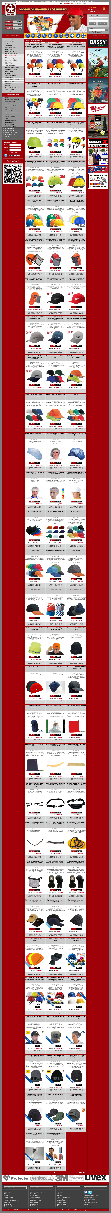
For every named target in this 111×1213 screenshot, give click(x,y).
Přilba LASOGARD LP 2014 (55, 83)
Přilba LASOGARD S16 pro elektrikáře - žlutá (34, 123)
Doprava (6, 1195)
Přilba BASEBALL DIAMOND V (55, 122)
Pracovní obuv (8, 49)
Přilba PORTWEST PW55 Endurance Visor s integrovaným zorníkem (34, 46)
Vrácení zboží (7, 1204)
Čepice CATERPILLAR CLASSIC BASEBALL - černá (35, 1017)
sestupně (51, 42)
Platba (5, 1193)
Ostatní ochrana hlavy (10, 65)
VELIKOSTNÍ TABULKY (11, 130)
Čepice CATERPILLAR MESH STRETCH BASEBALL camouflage (55, 1017)
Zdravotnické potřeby (10, 75)
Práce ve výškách (9, 71)
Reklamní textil (8, 83)
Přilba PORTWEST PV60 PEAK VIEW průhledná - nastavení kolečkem (55, 979)
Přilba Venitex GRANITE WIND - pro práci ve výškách (76, 123)
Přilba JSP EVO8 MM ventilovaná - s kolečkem (76, 162)
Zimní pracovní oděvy (10, 47)
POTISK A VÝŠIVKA (10, 128)
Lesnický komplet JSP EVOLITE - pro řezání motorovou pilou (34, 278)
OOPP (27, 40)
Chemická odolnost (10, 101)
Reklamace (7, 1202)
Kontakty (59, 1192)
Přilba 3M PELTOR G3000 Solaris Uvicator (34, 162)
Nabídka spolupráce (89, 1197)
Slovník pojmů (34, 1195)
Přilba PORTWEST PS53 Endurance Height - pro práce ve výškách (34, 85)
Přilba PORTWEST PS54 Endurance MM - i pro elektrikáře (76, 45)
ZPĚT (55, 1172)
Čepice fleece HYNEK (55, 666)
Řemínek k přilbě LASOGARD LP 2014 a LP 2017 (34, 823)
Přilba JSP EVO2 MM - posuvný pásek (34, 201)
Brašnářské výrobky (10, 73)
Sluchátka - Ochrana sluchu (12, 67)
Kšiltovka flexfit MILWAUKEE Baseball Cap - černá (55, 278)
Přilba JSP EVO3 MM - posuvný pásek (55, 201)
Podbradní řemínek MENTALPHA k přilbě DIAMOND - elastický (76, 784)
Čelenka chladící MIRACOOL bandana (55, 1134)
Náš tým (59, 1195)
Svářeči (7, 97)
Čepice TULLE (35, 550)
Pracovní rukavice (9, 51)
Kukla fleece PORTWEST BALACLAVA (35, 706)
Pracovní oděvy (9, 39)
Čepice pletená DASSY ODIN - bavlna (76, 900)
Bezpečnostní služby (10, 124)
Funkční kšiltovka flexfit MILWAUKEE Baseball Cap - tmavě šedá (34, 357)
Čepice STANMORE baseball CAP (55, 550)
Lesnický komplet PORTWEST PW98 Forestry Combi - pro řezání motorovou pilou (34, 240)
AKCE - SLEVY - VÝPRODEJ (12, 87)
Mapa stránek (34, 1202)
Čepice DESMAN (76, 550)
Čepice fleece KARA (34, 666)
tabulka (84, 42)
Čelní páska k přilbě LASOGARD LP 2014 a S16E (55, 745)
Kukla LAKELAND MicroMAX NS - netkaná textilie (55, 706)
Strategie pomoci (62, 1204)
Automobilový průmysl (10, 120)
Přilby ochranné (9, 57)
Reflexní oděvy (8, 45)
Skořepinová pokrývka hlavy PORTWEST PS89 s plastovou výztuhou (76, 979)
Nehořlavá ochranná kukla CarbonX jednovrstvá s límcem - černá (55, 862)
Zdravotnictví (8, 103)
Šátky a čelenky (9, 63)
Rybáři (6, 118)
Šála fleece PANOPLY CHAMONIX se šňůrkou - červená (76, 706)
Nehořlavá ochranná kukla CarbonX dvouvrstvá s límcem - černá (76, 862)
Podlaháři (7, 114)
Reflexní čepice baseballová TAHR (55, 394)
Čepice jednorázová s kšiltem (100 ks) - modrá (76, 434)
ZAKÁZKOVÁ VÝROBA (11, 132)
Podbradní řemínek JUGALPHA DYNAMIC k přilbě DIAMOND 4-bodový (34, 785)
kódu (32, 42)
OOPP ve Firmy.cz (89, 1206)
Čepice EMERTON (35, 589)
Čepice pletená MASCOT (76, 589)
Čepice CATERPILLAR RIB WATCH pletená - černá (76, 1056)
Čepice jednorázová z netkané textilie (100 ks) (55, 473)
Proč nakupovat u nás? (63, 1197)
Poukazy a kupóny (9, 91)
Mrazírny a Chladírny (10, 116)
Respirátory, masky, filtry (11, 69)
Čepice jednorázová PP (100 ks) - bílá (55, 434)
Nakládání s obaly (62, 1200)
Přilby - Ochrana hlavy (10, 55)
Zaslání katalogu (88, 1200)
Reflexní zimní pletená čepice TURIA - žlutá (34, 628)
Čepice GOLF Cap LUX (34, 511)
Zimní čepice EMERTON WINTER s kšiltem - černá (76, 667)
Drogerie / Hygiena (10, 77)
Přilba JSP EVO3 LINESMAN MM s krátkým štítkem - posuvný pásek (34, 978)
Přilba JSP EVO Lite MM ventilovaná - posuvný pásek (76, 201)
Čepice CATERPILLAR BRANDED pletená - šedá (34, 1056)
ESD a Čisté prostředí (10, 110)
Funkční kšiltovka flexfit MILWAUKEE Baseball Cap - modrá (55, 318)
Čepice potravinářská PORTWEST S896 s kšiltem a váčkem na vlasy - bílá (76, 474)
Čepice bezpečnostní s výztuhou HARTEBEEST (76, 356)
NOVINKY (7, 136)
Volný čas (7, 85)
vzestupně (45, 42)
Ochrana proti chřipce (10, 126)
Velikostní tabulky (35, 1197)
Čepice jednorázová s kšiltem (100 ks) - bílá (34, 473)
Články (86, 1204)
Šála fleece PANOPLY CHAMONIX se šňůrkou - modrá (34, 745)
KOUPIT (32, 73)
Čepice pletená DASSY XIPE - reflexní (34, 939)
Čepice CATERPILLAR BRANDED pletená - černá (55, 1056)
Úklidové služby (9, 108)
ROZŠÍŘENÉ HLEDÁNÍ (95, 32)
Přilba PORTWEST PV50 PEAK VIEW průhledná (76, 939)
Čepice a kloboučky (10, 58)
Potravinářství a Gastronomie (12, 105)
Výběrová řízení (61, 1202)
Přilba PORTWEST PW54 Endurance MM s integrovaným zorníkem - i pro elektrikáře (55, 46)
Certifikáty (60, 1199)
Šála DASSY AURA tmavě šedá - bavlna (55, 939)
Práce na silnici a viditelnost (12, 99)
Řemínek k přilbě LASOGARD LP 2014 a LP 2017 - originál (55, 823)
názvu (36, 42)
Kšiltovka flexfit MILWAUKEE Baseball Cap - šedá (35, 317)
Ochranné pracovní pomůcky (82, 1210)
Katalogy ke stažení (89, 1199)
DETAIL (37, 73)
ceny (40, 42)
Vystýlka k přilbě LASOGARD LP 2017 (76, 823)
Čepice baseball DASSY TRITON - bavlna (34, 900)
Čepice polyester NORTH (55, 1094)
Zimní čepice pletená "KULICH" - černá (76, 628)
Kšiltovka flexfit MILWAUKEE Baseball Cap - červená (76, 278)
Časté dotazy (34, 1193)
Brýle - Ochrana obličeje (11, 53)
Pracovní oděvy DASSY (11, 41)
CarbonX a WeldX (9, 89)
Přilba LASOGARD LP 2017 (76, 83)
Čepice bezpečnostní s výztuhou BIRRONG (55, 356)
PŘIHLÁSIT (92, 23)
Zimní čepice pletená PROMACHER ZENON (76, 1095)
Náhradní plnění (8, 1199)
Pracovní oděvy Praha (68, 1210)
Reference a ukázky (62, 1206)
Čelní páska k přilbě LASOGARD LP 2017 (76, 745)
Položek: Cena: (92, 9)
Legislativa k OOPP (35, 1199)
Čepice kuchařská (55, 589)
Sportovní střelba (9, 122)
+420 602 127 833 (68, 3)
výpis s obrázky (76, 42)
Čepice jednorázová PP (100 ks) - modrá (34, 434)
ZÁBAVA (7, 138)
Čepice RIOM (76, 394)
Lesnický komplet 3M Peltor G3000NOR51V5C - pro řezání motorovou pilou (76, 240)
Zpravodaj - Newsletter (90, 1202)
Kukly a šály (8, 62)
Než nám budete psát (36, 1192)
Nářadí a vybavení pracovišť (12, 79)
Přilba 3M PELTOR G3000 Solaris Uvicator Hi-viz (55, 162)
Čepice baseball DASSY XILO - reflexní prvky (55, 900)
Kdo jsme (60, 1193)
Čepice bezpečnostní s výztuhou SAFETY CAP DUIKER (34, 395)
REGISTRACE (102, 23)
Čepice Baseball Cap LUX (55, 511)
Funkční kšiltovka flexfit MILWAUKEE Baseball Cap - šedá (76, 317)
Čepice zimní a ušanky (11, 60)
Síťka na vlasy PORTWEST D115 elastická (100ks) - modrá (76, 1017)
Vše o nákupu (7, 1192)
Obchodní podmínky (9, 1197)
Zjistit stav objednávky (10, 1206)
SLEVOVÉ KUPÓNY (10, 134)
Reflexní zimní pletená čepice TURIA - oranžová (55, 628)
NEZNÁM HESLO (99, 19)
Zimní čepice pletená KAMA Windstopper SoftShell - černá (34, 1095)
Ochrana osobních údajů (11, 1200)
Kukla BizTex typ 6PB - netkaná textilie (34, 1134)
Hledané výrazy (34, 1204)
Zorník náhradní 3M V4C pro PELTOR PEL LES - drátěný (35, 862)
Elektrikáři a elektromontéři (12, 112)
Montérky (7, 43)
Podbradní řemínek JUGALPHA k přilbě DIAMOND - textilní (55, 784)
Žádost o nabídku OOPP (91, 1195)
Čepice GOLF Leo (76, 511)
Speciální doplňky (9, 81)
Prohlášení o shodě (35, 1200)
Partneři (32, 1206)
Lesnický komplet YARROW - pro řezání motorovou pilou (55, 240)
